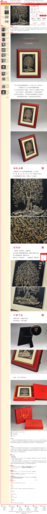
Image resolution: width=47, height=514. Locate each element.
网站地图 (10, 511)
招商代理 (29, 511)
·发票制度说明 (20, 510)
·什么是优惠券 (44, 509)
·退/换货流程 (36, 508)
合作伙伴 (26, 511)
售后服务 (35, 506)
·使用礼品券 (20, 508)
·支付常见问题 (20, 509)
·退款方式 (35, 509)
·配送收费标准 (28, 509)
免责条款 (15, 511)
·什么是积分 (43, 507)
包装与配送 (28, 506)
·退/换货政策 (36, 507)
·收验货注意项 (28, 510)
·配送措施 (28, 508)
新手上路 (4, 506)
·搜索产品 (4, 509)
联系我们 (21, 511)
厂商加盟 (31, 511)
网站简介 (13, 511)
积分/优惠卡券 (44, 506)
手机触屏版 (45, 2)
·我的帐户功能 (12, 507)
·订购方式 (4, 510)
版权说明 (34, 511)
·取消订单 (12, 510)
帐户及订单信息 (13, 506)
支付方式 (20, 506)
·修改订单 (12, 509)
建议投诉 (23, 511)
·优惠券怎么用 (44, 510)
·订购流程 (4, 508)
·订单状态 (12, 508)
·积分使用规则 (44, 508)
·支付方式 (20, 507)
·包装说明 (28, 507)
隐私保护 (18, 511)
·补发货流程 (35, 510)
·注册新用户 (4, 507)
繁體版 (37, 2)
